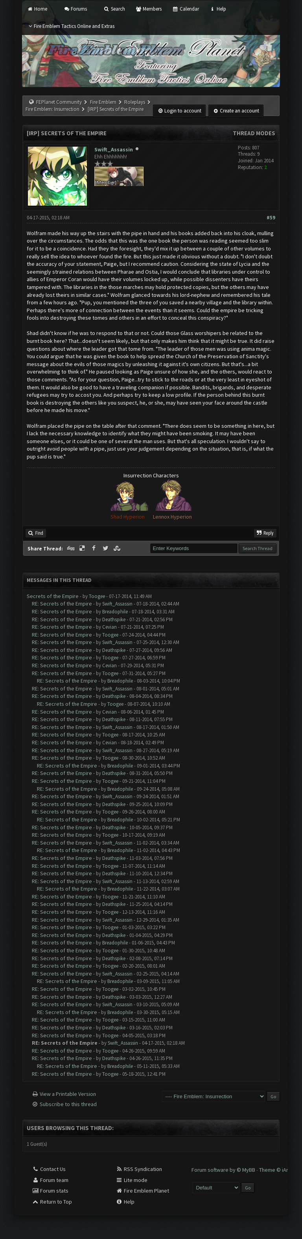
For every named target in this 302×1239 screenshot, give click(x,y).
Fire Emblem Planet (142, 1190)
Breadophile (115, 611)
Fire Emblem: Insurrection (52, 109)
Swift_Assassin (113, 149)
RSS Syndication (139, 1169)
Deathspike (113, 619)
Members (149, 9)
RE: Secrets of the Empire (62, 603)
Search (114, 9)
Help (218, 9)
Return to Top (52, 1201)
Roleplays (134, 102)
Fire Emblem (103, 102)
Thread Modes (254, 133)
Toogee (97, 596)
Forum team (50, 1180)
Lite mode (131, 1180)
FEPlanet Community (59, 102)
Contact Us (49, 1169)
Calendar (185, 9)
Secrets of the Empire (53, 596)
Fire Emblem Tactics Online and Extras (70, 26)
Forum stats (50, 1190)
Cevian (109, 627)
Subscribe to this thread (68, 1104)
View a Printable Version (68, 1093)
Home (37, 9)
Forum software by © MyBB (224, 1169)
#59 (271, 217)
